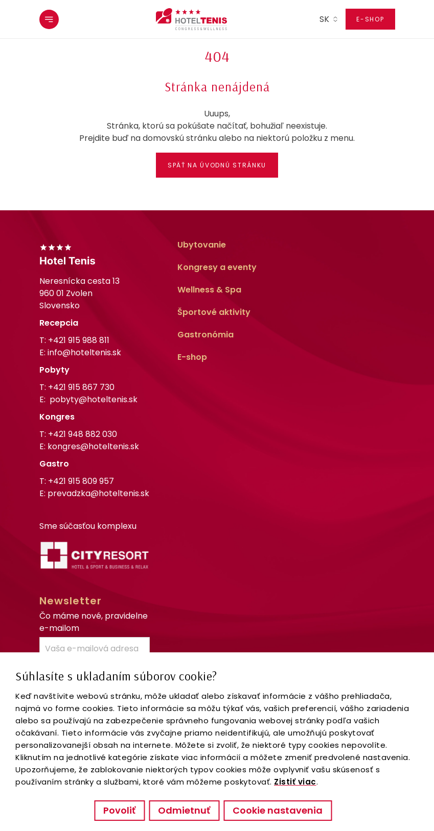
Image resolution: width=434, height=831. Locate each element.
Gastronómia (205, 334)
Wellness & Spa (209, 290)
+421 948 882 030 (82, 434)
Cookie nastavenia (278, 810)
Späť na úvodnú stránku (217, 165)
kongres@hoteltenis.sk (93, 446)
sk (324, 19)
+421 (81, 387)
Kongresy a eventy (217, 267)
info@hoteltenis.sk (84, 352)
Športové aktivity (213, 312)
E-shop (370, 19)
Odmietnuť (184, 810)
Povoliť (119, 810)
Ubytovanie (201, 245)
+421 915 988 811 (78, 340)
